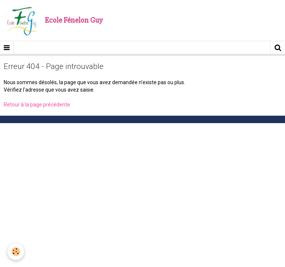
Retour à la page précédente (37, 105)
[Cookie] (15, 251)
